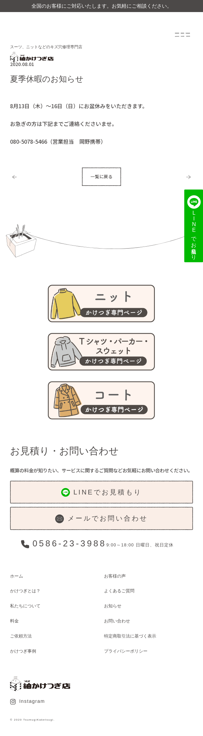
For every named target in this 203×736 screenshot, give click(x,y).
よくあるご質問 (119, 590)
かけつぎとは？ (25, 590)
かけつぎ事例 (23, 651)
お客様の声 (115, 576)
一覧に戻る (101, 176)
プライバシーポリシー (125, 651)
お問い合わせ (117, 620)
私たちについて (25, 605)
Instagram (27, 701)
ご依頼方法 (21, 636)
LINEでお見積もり (101, 492)
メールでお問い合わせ (101, 519)
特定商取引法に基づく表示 (130, 636)
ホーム (16, 576)
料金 (14, 620)
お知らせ (112, 605)
